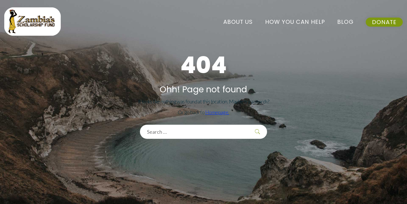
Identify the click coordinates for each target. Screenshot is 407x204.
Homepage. (217, 112)
